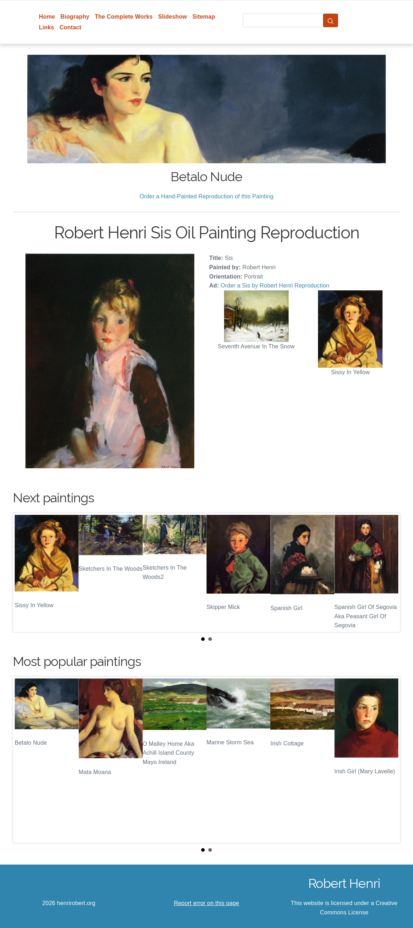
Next (389, 572)
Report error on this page (206, 903)
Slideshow (172, 17)
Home (47, 17)
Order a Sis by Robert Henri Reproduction (274, 285)
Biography (75, 17)
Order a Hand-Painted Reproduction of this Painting (206, 196)
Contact (70, 27)
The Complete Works (124, 17)
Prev (24, 572)
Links (46, 27)
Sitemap (203, 17)
